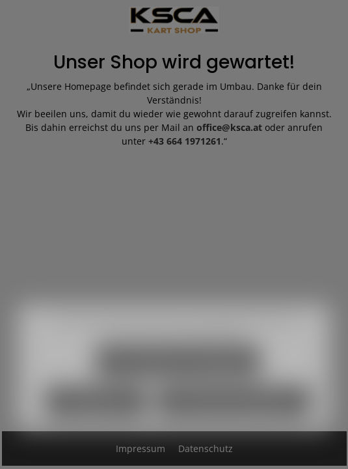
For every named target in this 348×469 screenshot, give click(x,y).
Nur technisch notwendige (178, 373)
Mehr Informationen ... (207, 344)
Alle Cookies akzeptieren (233, 413)
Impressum (142, 448)
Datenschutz (205, 448)
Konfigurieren (96, 413)
